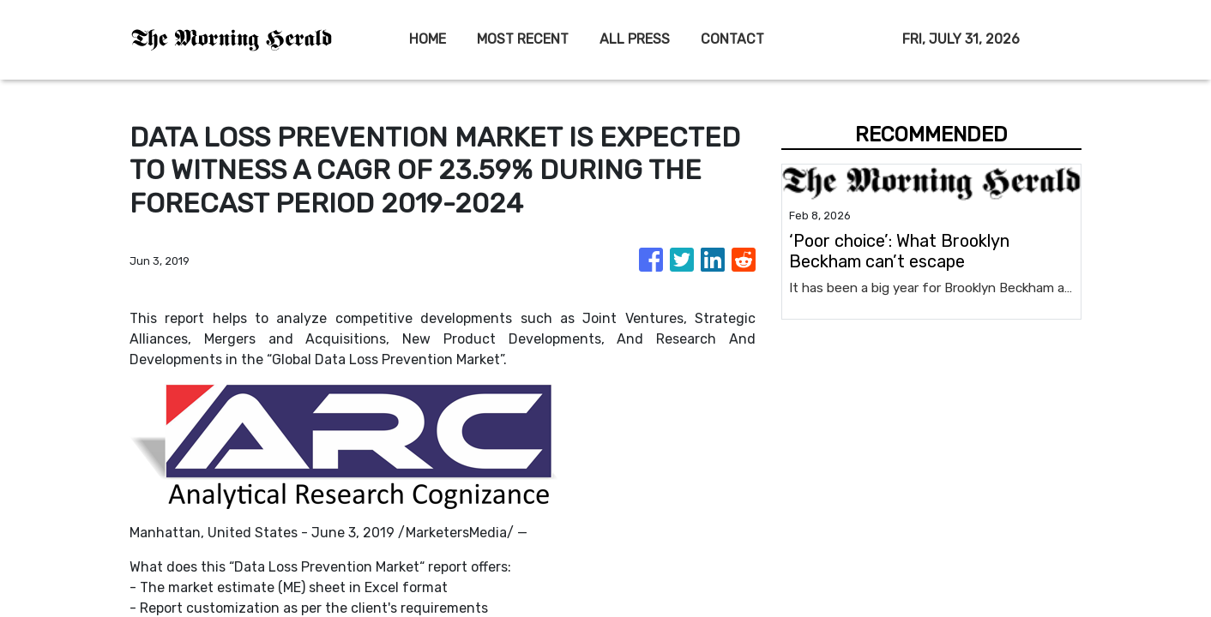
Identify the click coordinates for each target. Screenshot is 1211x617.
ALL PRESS (634, 39)
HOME (427, 39)
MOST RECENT (523, 39)
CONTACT (732, 39)
